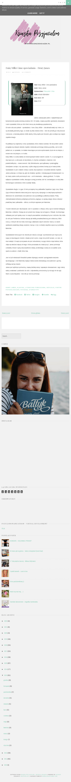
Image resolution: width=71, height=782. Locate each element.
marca (5, 733)
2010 (5, 765)
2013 (5, 675)
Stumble (45, 294)
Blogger (58, 774)
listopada (6, 686)
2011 (5, 759)
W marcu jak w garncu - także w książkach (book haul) (26, 551)
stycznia (6, 745)
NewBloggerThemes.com (49, 776)
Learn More (32, 13)
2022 (5, 621)
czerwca (6, 716)
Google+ (36, 294)
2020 (5, 633)
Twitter (27, 294)
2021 (5, 627)
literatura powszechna (35, 287)
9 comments (27, 72)
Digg (53, 294)
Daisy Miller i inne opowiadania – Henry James (28, 67)
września (6, 698)
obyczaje (50, 287)
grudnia (6, 680)
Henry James (11, 287)
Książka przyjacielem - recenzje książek (34, 774)
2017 (5, 651)
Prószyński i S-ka (49, 91)
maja (5, 722)
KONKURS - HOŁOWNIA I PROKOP (21, 541)
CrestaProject (24, 776)
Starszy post (65, 313)
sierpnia (6, 704)
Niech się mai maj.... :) (16, 592)
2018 (5, 645)
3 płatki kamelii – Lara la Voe (18, 571)
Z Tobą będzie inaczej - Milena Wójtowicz (23, 561)
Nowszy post (6, 313)
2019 (5, 639)
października (7, 692)
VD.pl (3, 528)
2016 (5, 657)
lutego (6, 739)
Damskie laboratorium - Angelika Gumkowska (24, 602)
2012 (5, 753)
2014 (5, 669)
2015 (5, 663)
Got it (41, 13)
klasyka (20, 287)
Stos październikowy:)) (17, 581)
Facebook (18, 294)
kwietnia (6, 727)
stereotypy (34, 290)
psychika (24, 290)
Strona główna (35, 313)
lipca (5, 710)
